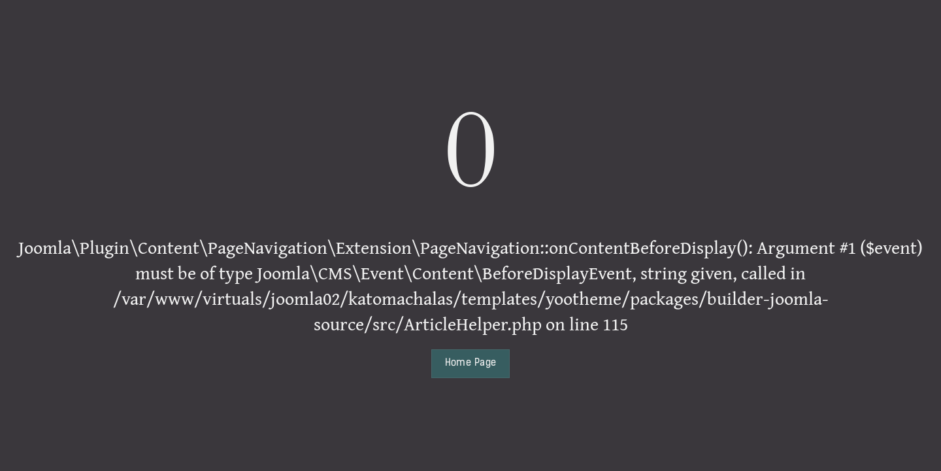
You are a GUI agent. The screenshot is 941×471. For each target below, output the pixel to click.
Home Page (471, 363)
